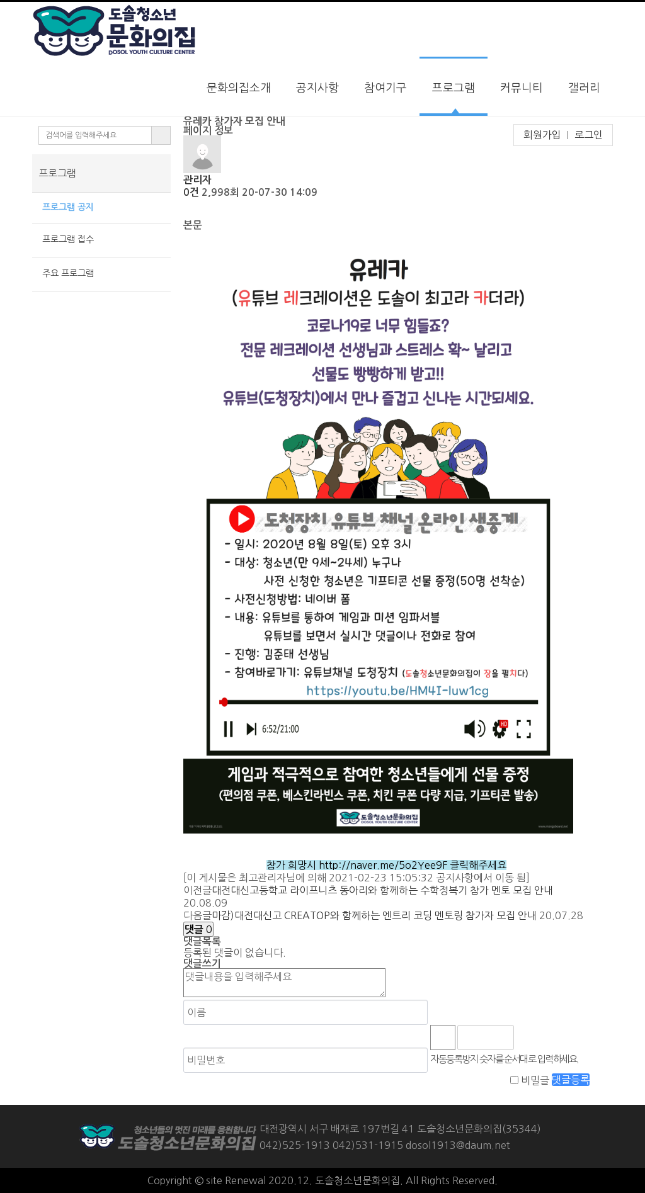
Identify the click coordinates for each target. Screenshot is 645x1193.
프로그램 (453, 88)
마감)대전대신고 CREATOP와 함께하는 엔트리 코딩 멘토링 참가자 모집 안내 (374, 915)
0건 (191, 192)
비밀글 (535, 1080)
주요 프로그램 (65, 273)
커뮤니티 (521, 88)
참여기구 (385, 88)
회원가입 (542, 135)
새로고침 (556, 1037)
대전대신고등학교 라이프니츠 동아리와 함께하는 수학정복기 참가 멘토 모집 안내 (382, 890)
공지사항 (317, 88)
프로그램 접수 (65, 239)
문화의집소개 (239, 88)
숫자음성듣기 (529, 1037)
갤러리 (584, 88)
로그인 (588, 135)
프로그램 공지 (65, 207)
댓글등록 (571, 1080)
